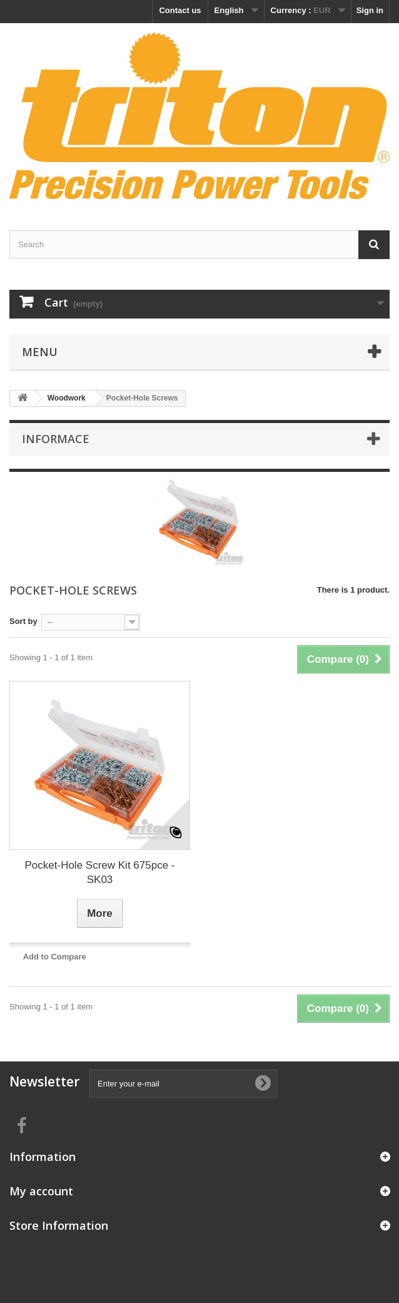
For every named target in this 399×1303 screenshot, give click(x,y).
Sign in (369, 10)
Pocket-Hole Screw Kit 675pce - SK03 (100, 872)
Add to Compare (54, 956)
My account (41, 1190)
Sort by (23, 621)
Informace (55, 438)
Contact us (180, 10)
